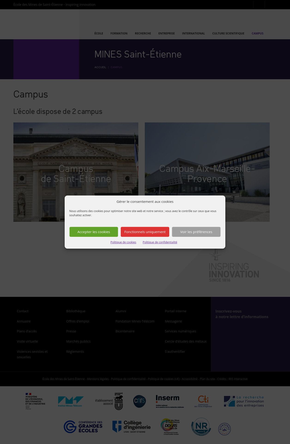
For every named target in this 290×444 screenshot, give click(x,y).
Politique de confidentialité (160, 242)
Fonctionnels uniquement (145, 232)
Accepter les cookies (94, 232)
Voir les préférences (196, 232)
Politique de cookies (123, 242)
